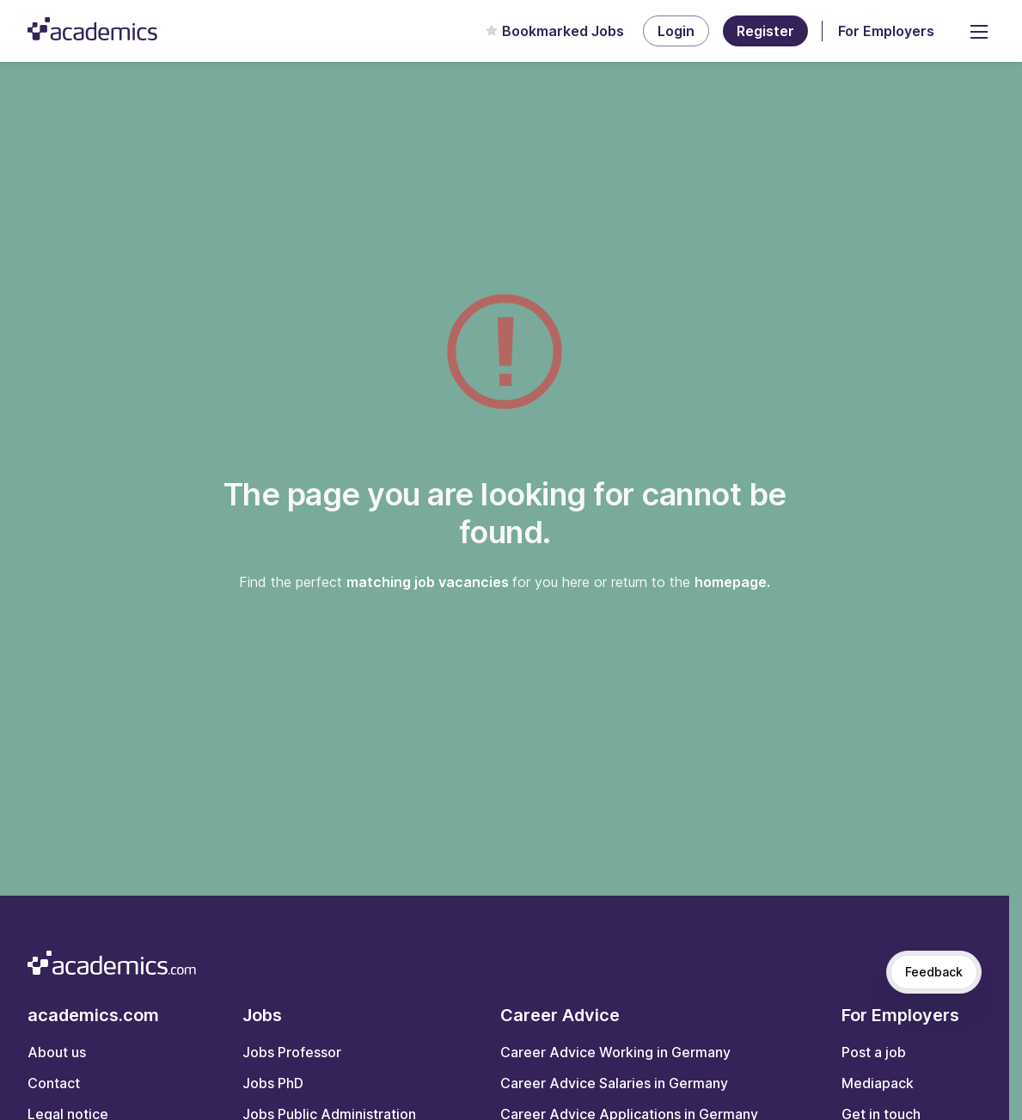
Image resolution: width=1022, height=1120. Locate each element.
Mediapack (877, 1083)
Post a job (873, 1052)
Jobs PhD (272, 1083)
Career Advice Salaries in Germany (614, 1083)
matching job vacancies (429, 582)
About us (57, 1052)
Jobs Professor (291, 1052)
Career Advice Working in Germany (615, 1052)
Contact (54, 1083)
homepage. (732, 582)
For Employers (886, 31)
